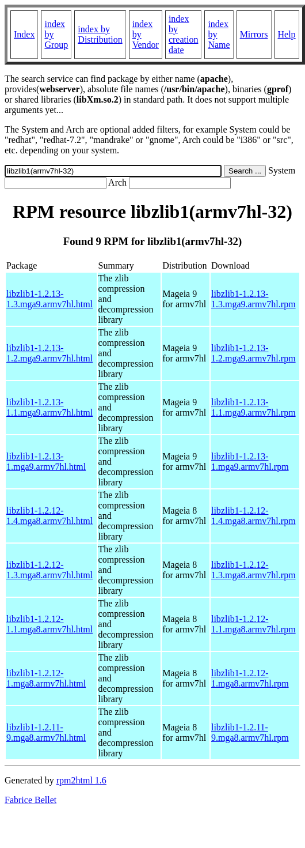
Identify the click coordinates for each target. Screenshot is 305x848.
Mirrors (254, 34)
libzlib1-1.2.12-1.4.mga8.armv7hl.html (49, 516)
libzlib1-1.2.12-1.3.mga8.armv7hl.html (49, 570)
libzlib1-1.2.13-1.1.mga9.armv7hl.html (49, 407)
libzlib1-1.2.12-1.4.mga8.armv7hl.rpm (253, 516)
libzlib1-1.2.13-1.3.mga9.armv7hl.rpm (253, 299)
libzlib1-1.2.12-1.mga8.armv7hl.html (46, 678)
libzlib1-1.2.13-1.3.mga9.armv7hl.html (49, 299)
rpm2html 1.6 (81, 780)
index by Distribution (100, 34)
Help (287, 34)
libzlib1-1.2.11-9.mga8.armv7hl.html (46, 732)
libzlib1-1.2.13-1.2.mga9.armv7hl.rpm (253, 353)
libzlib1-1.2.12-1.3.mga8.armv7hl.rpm (253, 570)
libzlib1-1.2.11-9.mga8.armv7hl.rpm (250, 732)
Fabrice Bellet (30, 800)
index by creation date (184, 34)
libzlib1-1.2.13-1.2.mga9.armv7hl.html (49, 353)
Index (24, 34)
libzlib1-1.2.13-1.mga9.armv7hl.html (46, 461)
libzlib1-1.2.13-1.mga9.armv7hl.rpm (250, 461)
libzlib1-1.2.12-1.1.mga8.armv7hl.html (49, 624)
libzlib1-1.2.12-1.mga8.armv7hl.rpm (250, 678)
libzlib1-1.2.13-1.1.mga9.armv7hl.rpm (253, 407)
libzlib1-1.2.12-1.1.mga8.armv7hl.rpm (253, 624)
